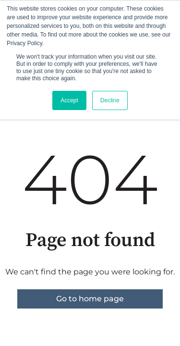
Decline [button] (110, 100)
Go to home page (90, 298)
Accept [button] (69, 100)
